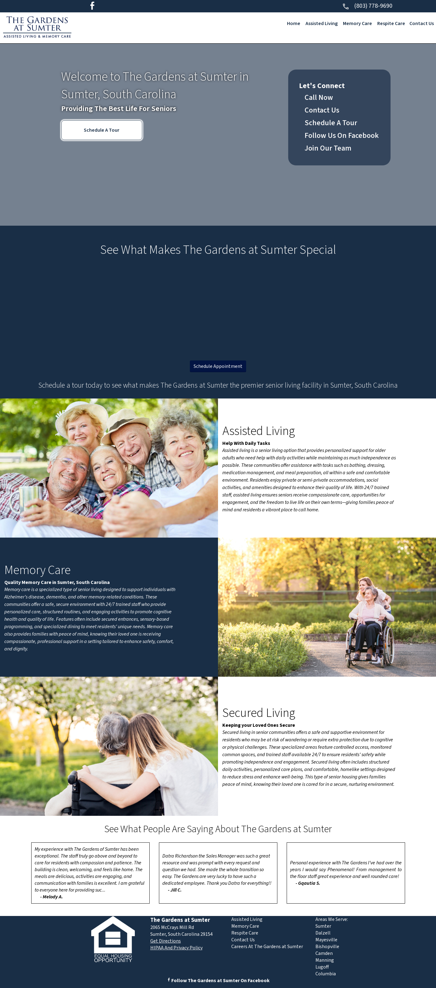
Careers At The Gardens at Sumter (267, 946)
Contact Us (421, 23)
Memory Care (357, 23)
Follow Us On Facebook (342, 135)
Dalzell (323, 933)
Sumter (323, 926)
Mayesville (326, 939)
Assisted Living (322, 23)
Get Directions (165, 941)
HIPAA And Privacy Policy (176, 947)
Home (293, 23)
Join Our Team (328, 148)
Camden (324, 953)
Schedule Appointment (218, 366)
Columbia (325, 973)
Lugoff (322, 967)
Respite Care (391, 23)
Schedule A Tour (101, 130)
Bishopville (327, 946)
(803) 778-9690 (367, 6)
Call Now (319, 97)
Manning (324, 960)
